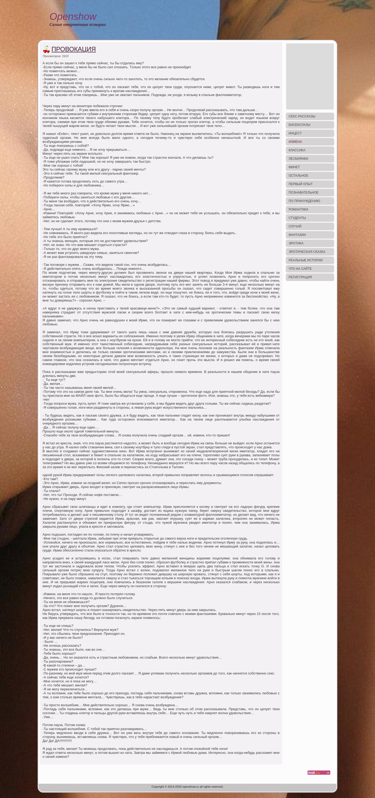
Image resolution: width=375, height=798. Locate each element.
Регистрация (300, 277)
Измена (295, 142)
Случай (295, 226)
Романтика (298, 209)
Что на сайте (300, 269)
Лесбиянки (298, 159)
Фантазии (297, 235)
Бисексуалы (299, 125)
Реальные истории (306, 260)
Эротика (296, 243)
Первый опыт (301, 184)
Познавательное (304, 192)
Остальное (298, 175)
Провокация (74, 49)
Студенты (297, 218)
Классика (297, 150)
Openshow (72, 16)
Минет (294, 167)
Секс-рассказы (302, 116)
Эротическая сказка (307, 252)
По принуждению (304, 201)
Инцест (295, 133)
